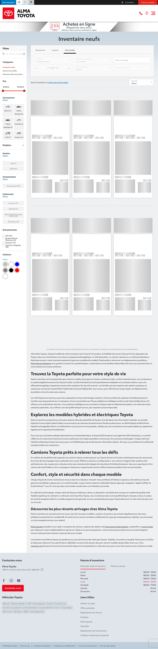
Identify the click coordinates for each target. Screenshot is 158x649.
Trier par (134, 80)
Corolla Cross (60, 603)
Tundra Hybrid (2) (9, 209)
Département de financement (93, 630)
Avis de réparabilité (107, 646)
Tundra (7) (6, 206)
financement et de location (116, 526)
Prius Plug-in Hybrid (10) (12, 188)
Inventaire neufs (9, 67)
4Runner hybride (18, 603)
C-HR (29, 603)
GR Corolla (7, 611)
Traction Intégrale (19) (13, 309)
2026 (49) (13, 231)
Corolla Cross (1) (9, 167)
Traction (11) (10, 305)
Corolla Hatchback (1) (11, 174)
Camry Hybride (39, 603)
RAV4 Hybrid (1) (9, 192)
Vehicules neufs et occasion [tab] (92, 566)
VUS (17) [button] (8, 137)
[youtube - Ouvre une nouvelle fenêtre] (18, 580)
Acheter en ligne (87, 603)
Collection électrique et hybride (94, 635)
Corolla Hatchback (29, 607)
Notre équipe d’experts (41, 363)
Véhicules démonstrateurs (13, 74)
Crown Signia (66, 607)
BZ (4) (5, 153)
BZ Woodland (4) (9, 157)
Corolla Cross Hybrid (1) (12, 171)
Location (55, 50)
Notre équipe (37, 526)
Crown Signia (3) (9, 178)
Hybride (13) (13, 271)
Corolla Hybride (45, 607)
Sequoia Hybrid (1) (10, 195)
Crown (56, 607)
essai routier (147, 526)
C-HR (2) (6, 160)
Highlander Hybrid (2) (11, 181)
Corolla (50, 603)
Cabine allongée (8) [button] (19, 112)
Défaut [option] (134, 83)
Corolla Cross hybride (11, 607)
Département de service (91, 612)
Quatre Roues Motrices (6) (11, 302)
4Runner (6, 603)
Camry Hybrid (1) (9, 164)
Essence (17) (13, 266)
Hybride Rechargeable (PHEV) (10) (13, 278)
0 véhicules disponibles (57, 82)
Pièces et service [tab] (118, 566)
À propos (84, 617)
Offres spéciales (87, 608)
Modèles (13, 145)
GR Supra (17, 611)
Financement (40, 50)
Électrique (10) (13, 284)
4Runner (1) (7, 150)
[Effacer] (24, 54)
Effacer (5, 100)
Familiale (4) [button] (19, 124)
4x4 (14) (8, 298)
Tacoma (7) (7, 199)
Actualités (84, 626)
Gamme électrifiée (10, 71)
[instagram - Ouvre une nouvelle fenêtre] (11, 580)
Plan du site (25, 646)
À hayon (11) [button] (19, 137)
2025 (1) (13, 226)
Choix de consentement (88, 646)
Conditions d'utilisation (42, 646)
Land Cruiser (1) (9, 185)
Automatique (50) (13, 248)
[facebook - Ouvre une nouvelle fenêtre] (3, 580)
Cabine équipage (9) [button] (7, 125)
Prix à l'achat (70, 50)
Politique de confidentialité (64, 646)
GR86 (26, 611)
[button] (8, 2)
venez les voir (37, 546)
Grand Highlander (37, 611)
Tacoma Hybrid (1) (9, 202)
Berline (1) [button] (7, 111)
